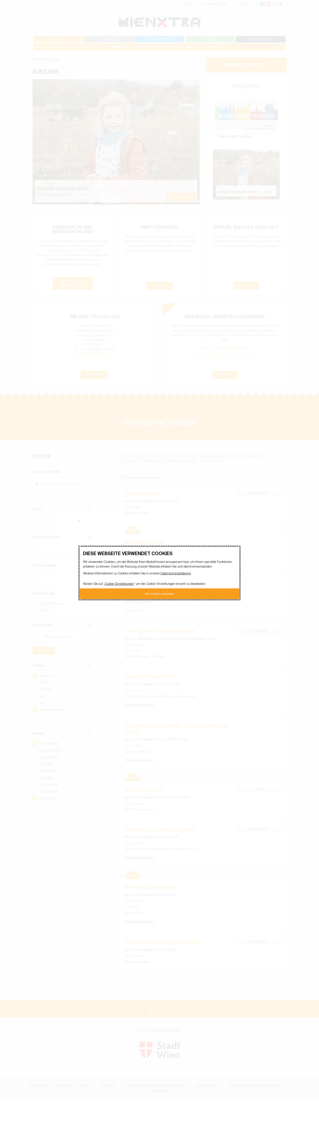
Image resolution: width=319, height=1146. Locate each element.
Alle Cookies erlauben (159, 594)
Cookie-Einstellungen (119, 584)
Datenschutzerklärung (176, 573)
